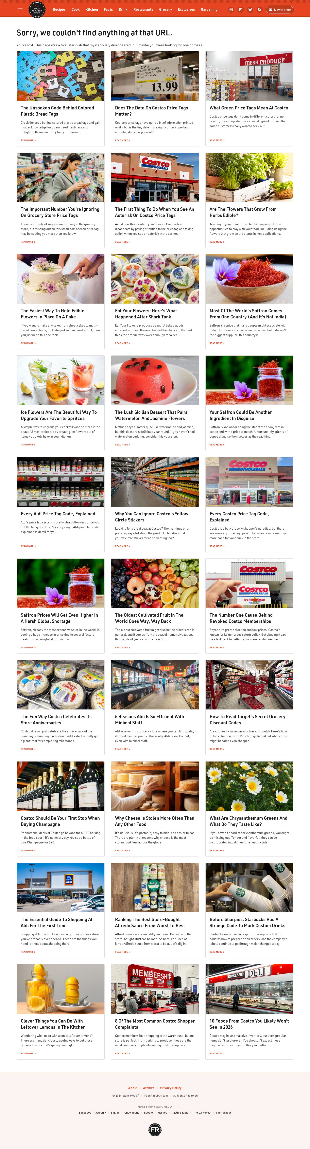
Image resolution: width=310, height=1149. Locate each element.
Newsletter (279, 10)
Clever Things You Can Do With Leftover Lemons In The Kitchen (53, 1024)
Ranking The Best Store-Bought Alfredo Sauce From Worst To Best (150, 922)
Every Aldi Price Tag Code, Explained (58, 514)
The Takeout (223, 1112)
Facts (108, 9)
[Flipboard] (240, 10)
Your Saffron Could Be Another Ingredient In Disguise (241, 415)
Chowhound (131, 1112)
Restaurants (143, 9)
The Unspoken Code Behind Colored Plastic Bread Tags (57, 111)
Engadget (85, 1112)
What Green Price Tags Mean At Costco (249, 108)
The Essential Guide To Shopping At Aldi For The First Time (57, 922)
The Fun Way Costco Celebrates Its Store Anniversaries (56, 719)
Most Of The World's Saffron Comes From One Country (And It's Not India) (248, 314)
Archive (149, 1088)
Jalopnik (100, 1112)
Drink (123, 9)
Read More (27, 140)
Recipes (59, 9)
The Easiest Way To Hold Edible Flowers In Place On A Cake (52, 314)
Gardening (209, 9)
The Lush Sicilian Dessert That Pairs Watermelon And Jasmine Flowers (151, 415)
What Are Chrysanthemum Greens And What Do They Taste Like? (248, 821)
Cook (76, 9)
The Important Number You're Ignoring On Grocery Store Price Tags (60, 212)
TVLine (115, 1112)
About (133, 1088)
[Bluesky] (250, 10)
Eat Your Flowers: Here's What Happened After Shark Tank (146, 314)
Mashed (162, 1112)
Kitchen (92, 9)
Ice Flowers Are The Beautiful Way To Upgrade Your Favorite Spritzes (59, 415)
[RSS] (259, 10)
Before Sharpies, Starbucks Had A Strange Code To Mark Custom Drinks (247, 922)
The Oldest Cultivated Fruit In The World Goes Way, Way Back (149, 618)
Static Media (130, 1095)
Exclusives (186, 9)
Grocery (165, 9)
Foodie (148, 1112)
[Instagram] (231, 10)
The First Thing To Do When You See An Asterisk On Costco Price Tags (154, 212)
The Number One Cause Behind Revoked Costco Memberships (241, 618)
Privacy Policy (170, 1088)
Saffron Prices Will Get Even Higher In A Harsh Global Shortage (59, 618)
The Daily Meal (202, 1112)
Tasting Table (180, 1112)
